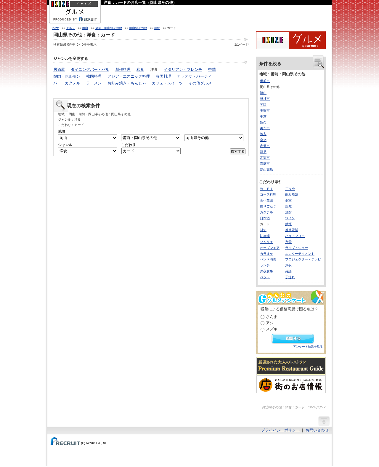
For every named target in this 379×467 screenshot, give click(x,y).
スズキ (271, 329)
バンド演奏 (268, 259)
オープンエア (270, 248)
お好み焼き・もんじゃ (126, 83)
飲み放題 (291, 194)
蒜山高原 (266, 169)
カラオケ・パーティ (194, 76)
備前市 (265, 81)
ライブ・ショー (296, 248)
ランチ (265, 265)
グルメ (70, 28)
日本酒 (265, 218)
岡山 (85, 28)
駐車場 (265, 236)
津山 (263, 93)
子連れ (290, 277)
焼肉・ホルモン (66, 76)
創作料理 (123, 69)
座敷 (288, 206)
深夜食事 (266, 271)
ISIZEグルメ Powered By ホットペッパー (291, 40)
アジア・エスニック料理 (128, 76)
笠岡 (263, 104)
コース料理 (268, 194)
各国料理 (163, 76)
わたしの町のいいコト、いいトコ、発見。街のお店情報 (291, 384)
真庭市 (265, 163)
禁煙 (288, 224)
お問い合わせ (317, 430)
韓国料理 (94, 76)
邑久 (263, 122)
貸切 (263, 230)
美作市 (265, 128)
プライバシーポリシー (280, 430)
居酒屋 (59, 69)
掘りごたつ (268, 206)
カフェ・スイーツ (167, 83)
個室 (288, 200)
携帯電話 (291, 230)
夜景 (288, 242)
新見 (263, 151)
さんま (271, 316)
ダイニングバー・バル (90, 69)
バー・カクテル (66, 83)
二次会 (290, 189)
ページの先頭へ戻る (323, 421)
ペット (265, 277)
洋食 (157, 28)
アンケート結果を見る (308, 346)
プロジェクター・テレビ (303, 259)
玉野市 (265, 110)
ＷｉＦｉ (266, 189)
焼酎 (288, 212)
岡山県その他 (138, 28)
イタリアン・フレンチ (183, 69)
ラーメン (94, 83)
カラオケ (266, 253)
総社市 (265, 98)
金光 (263, 140)
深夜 (288, 265)
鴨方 (263, 134)
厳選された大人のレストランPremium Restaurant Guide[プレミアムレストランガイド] (291, 366)
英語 (288, 271)
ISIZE (55, 28)
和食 (140, 69)
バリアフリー (295, 236)
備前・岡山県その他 (108, 28)
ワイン (290, 218)
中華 (212, 69)
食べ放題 (266, 200)
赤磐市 (265, 146)
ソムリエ (266, 242)
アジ (270, 323)
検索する (238, 151)
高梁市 (265, 157)
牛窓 (263, 116)
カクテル (266, 212)
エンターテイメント (299, 253)
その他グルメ (200, 83)
